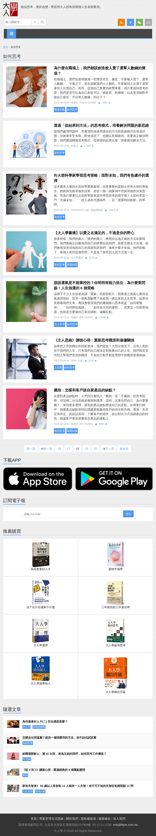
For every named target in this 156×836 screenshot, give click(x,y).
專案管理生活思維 (51, 818)
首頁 (5, 47)
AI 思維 (27, 759)
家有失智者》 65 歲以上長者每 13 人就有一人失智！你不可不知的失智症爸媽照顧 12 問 (77, 786)
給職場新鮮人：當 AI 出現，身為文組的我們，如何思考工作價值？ (64, 753)
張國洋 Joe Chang (82, 317)
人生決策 (27, 791)
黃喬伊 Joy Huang (82, 424)
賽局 (25, 775)
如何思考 (72, 109)
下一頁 (108, 448)
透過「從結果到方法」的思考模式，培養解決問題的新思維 (101, 125)
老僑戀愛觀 (39, 727)
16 (59, 448)
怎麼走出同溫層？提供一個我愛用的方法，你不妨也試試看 (59, 737)
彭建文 (74, 145)
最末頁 (124, 448)
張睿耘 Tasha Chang (83, 102)
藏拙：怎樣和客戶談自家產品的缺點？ (85, 390)
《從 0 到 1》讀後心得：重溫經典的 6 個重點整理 (53, 769)
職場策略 (59, 109)
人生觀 (58, 367)
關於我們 (72, 818)
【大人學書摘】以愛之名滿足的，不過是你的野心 (94, 233)
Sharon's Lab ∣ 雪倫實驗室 (87, 210)
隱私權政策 (88, 818)
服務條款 (105, 818)
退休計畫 (40, 791)
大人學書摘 (77, 257)
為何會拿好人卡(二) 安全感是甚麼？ (45, 721)
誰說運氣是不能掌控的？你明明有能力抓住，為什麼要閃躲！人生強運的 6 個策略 (99, 285)
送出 (128, 513)
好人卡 (26, 727)
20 (95, 448)
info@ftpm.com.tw (125, 824)
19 (86, 448)
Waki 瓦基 (77, 360)
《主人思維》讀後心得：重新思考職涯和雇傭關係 (94, 340)
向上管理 (59, 324)
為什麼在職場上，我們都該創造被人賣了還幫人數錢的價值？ (99, 70)
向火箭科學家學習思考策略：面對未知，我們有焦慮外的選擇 (101, 178)
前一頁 (46, 448)
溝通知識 (72, 264)
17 (68, 448)
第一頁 (31, 448)
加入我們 (119, 818)
